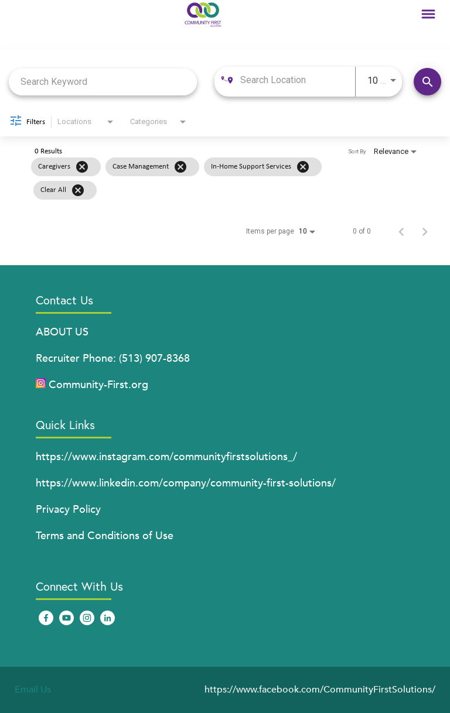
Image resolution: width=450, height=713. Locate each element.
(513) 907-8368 (154, 358)
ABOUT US (62, 332)
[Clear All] (78, 190)
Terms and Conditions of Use (104, 536)
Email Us (33, 689)
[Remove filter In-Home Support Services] (303, 167)
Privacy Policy (68, 509)
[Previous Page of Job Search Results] (401, 231)
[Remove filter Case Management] (180, 167)
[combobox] (103, 81)
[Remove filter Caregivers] (82, 167)
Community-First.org (98, 385)
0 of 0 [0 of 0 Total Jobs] (362, 231)
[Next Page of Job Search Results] (425, 231)
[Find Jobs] (427, 81)
